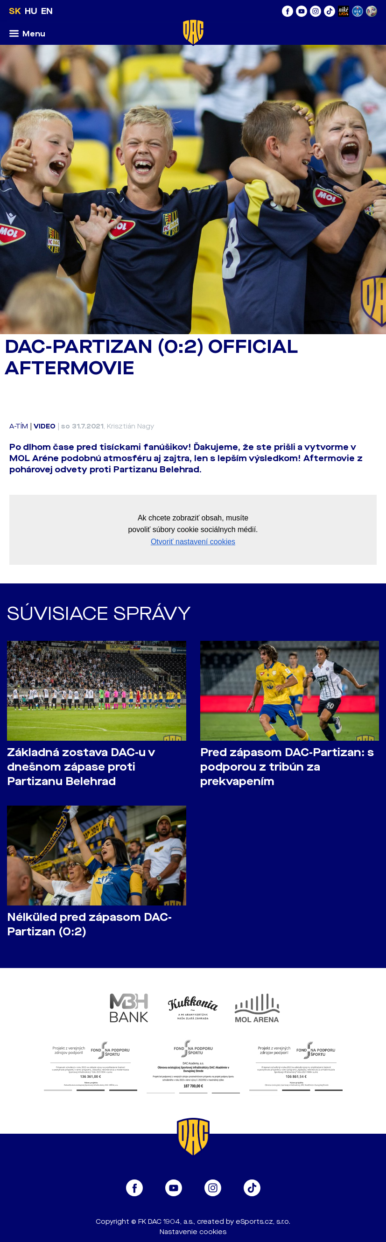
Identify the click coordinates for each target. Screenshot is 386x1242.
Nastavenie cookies (193, 1232)
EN (47, 11)
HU (31, 11)
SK (15, 11)
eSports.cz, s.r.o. (263, 1221)
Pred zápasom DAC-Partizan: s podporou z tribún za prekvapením (287, 767)
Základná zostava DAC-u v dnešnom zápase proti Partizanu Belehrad (81, 767)
